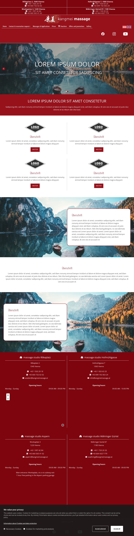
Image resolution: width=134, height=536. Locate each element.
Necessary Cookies (12, 529)
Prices (54, 26)
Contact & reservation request (19, 26)
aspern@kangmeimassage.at (36, 457)
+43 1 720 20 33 (101, 11)
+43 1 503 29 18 (34, 4)
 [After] (130, 68)
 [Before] (3, 68)
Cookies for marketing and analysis (38, 529)
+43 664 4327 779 (101, 13)
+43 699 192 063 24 (101, 6)
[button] (35, 149)
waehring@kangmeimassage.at (100, 457)
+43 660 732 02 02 (34, 6)
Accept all (117, 529)
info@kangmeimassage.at (100, 378)
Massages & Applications (41, 26)
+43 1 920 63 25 (101, 4)
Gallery (88, 26)
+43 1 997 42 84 (34, 11)
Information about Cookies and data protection (20, 523)
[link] (20, 26)
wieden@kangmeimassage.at (36, 378)
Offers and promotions (76, 26)
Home (5, 26)
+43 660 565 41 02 (34, 13)
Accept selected (100, 529)
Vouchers (62, 26)
